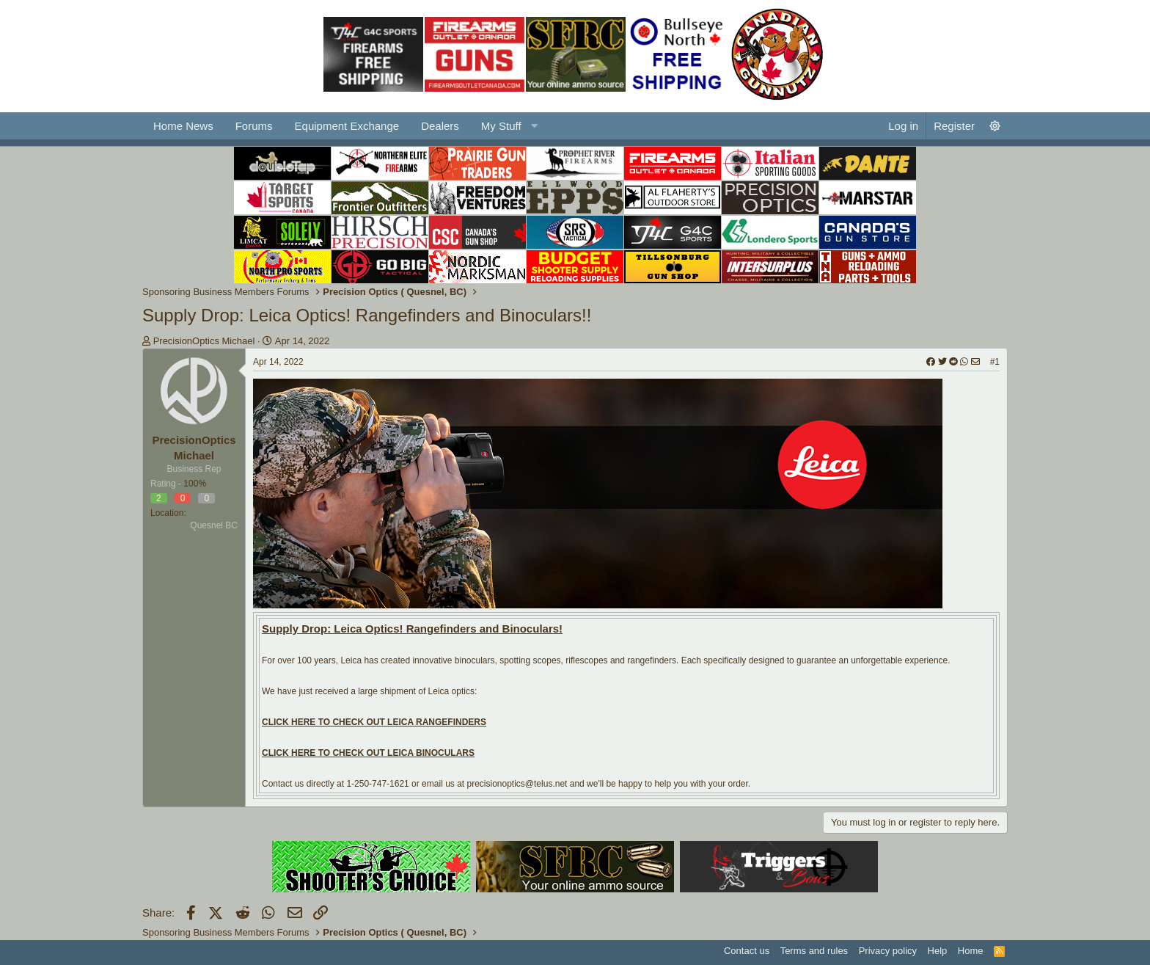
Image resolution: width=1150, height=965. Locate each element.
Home (971, 950)
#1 (995, 362)
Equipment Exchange (347, 126)
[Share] (952, 362)
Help (938, 950)
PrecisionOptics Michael (204, 340)
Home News (183, 126)
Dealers (440, 126)
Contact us (746, 950)
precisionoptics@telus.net (516, 784)
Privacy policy (888, 950)
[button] (507, 125)
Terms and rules (814, 950)
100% (194, 483)
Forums (254, 126)
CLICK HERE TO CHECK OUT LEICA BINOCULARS (368, 753)
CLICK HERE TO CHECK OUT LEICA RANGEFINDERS (374, 722)
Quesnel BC (214, 525)
